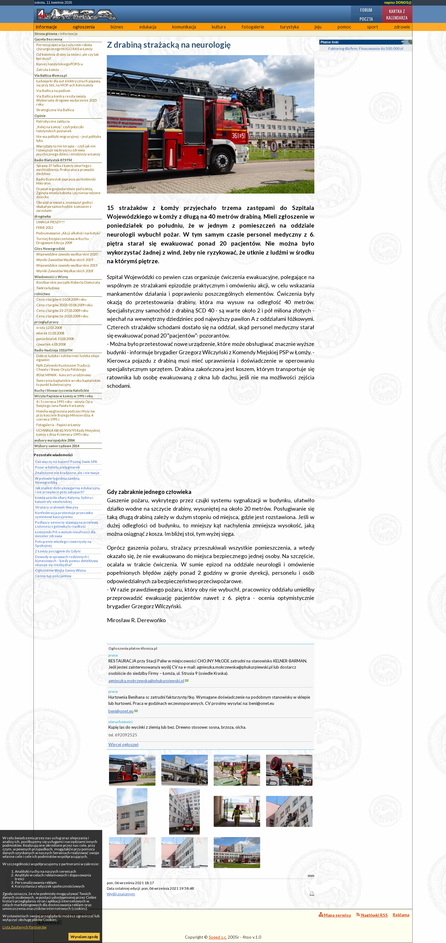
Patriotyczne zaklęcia (53, 121)
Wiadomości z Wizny (51, 277)
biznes (117, 26)
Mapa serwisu (335, 915)
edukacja (147, 26)
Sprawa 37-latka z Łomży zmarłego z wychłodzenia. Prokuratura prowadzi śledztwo (65, 170)
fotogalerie (253, 26)
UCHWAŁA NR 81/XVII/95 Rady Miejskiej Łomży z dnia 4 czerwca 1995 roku (68, 432)
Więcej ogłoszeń (123, 744)
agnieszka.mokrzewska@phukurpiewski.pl (146, 680)
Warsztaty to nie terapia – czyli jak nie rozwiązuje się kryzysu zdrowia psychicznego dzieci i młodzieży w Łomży (68, 150)
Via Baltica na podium (53, 91)
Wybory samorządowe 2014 (56, 446)
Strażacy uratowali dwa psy (56, 507)
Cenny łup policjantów (53, 576)
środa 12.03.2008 (49, 327)
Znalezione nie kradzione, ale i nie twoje (67, 473)
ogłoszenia (84, 26)
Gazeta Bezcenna (48, 39)
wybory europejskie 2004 (54, 440)
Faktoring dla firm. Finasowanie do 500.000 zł (365, 48)
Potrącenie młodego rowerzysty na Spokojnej (63, 543)
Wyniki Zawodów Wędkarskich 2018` (65, 271)
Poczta (366, 18)
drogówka (42, 216)
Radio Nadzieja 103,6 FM (53, 350)
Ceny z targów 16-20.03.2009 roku (62, 316)
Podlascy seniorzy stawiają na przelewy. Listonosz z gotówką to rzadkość (66, 524)
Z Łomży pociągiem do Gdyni (58, 551)
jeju (318, 26)
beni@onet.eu (120, 711)
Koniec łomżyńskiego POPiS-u (59, 64)
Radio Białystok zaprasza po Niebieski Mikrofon (66, 181)
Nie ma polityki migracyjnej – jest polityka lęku (68, 138)
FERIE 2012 (44, 227)
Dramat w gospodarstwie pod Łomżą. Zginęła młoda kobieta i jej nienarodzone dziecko (68, 193)
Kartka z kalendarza (397, 14)
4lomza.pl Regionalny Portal (64, 919)
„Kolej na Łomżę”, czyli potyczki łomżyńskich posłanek (60, 129)
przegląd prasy (46, 322)
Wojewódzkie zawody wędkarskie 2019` (67, 265)
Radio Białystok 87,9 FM (53, 160)
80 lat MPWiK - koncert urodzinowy (63, 375)
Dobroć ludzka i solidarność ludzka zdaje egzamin (67, 358)
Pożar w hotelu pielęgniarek (57, 467)
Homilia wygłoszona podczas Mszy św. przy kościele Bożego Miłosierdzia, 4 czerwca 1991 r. (65, 415)
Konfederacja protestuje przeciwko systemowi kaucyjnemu (64, 515)
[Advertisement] (210, 438)
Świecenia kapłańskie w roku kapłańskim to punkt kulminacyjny (68, 382)
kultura (219, 26)
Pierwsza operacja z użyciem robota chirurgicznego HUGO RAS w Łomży (64, 47)
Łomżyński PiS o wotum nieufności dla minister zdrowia (65, 534)
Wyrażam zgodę (84, 936)
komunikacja (184, 26)
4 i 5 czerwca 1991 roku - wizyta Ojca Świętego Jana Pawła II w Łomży (64, 403)
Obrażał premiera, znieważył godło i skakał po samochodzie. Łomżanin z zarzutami (64, 206)
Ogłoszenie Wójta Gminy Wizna (60, 570)
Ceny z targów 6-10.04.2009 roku (61, 299)
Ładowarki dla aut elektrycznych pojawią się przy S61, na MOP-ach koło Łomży (68, 83)
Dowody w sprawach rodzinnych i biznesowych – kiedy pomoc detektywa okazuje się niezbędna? (66, 561)
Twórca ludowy (48, 288)
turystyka (289, 26)
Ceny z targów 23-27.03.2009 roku (62, 310)
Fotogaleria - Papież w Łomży (58, 425)
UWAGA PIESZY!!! (50, 222)
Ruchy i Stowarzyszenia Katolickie (61, 390)
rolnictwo (42, 294)
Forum (366, 10)
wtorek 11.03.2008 (50, 333)
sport (372, 26)
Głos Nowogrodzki (49, 249)
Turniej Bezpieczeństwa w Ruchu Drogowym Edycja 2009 (62, 241)
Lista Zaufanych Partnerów (24, 927)
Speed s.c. (218, 937)
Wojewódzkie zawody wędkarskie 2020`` (67, 254)
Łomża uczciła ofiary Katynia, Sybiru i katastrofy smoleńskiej (64, 500)
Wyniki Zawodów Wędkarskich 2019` (65, 260)
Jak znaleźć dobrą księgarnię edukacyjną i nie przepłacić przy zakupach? (67, 490)
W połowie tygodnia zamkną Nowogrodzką (57, 480)
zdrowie (402, 26)
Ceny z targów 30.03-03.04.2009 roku (64, 305)
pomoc (344, 26)
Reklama (401, 914)
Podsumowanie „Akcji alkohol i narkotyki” (68, 233)
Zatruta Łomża (47, 70)
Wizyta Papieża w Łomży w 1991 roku (63, 396)
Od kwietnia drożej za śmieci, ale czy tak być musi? (67, 56)
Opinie (40, 116)
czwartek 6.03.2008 (51, 344)
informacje (46, 26)
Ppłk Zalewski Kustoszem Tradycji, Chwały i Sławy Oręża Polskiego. (63, 367)
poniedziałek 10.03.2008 (55, 339)
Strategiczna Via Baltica (55, 110)
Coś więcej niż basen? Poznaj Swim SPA (66, 462)
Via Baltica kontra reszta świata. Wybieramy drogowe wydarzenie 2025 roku (66, 100)
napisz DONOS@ (398, 2)
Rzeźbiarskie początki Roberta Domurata (68, 282)
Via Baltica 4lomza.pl (50, 75)
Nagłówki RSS (372, 915)
